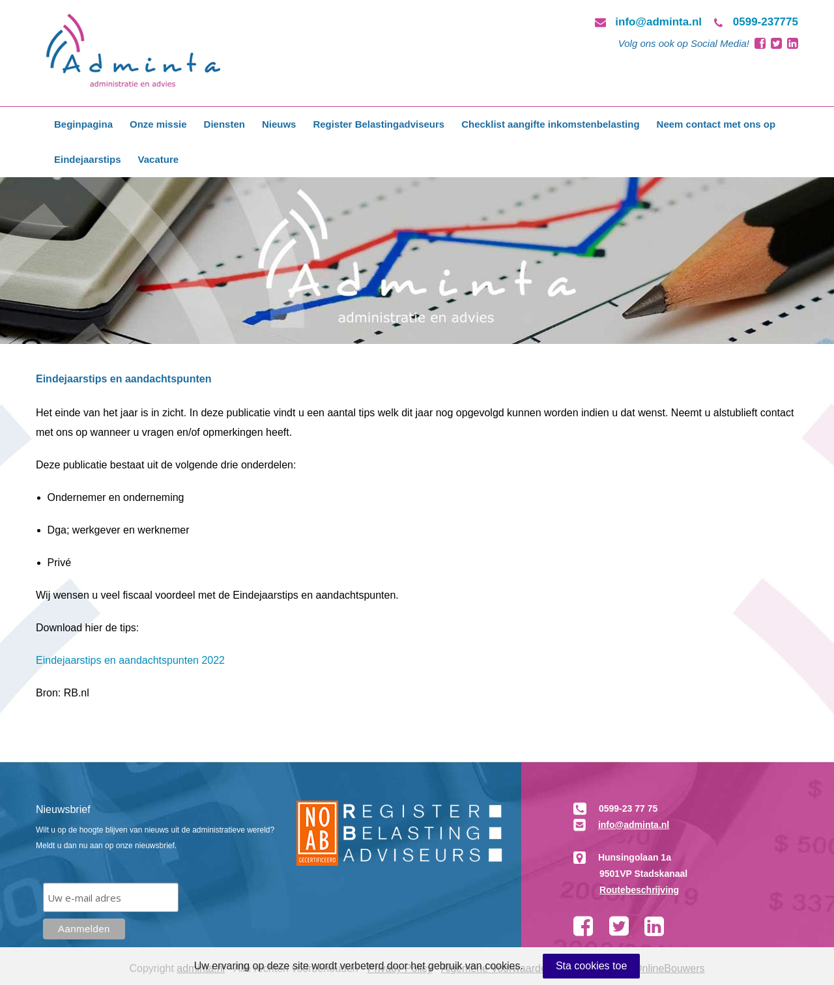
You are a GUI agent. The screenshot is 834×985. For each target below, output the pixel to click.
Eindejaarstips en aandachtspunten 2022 (130, 660)
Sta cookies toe (591, 965)
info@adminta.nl (658, 22)
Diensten (224, 124)
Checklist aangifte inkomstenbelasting (550, 124)
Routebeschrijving (639, 890)
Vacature (158, 159)
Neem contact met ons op (716, 124)
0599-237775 (765, 22)
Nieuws (279, 124)
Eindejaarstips (87, 159)
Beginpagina (83, 124)
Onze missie (158, 124)
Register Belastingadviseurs (378, 124)
